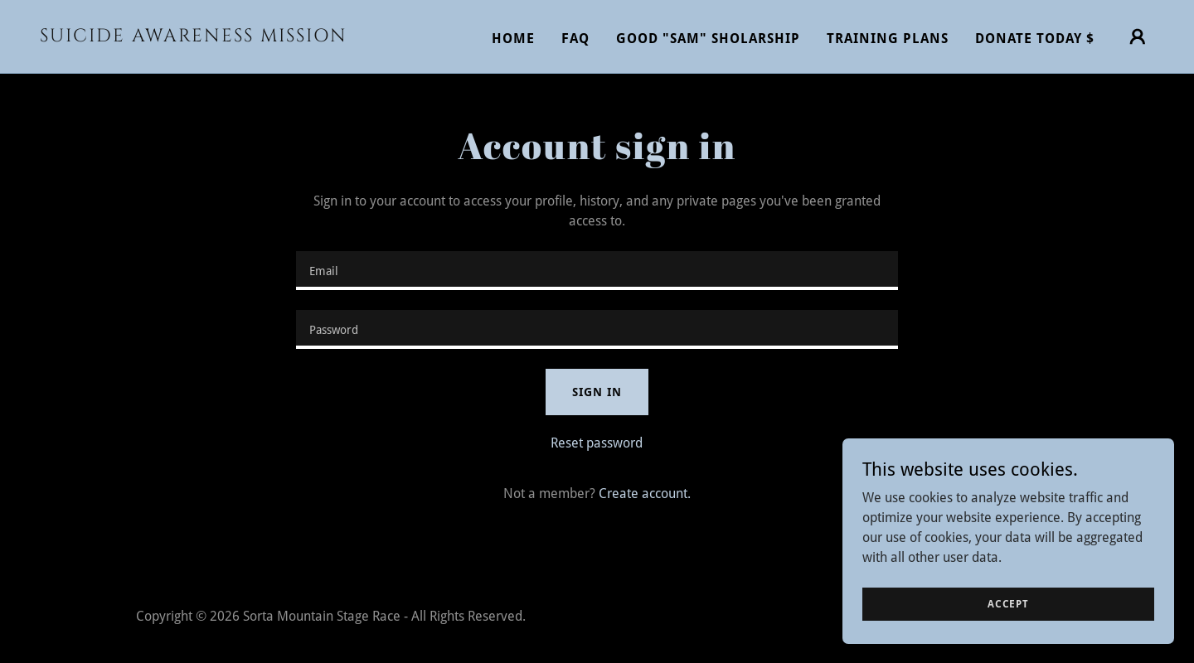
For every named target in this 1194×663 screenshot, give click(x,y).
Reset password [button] (597, 443)
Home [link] (513, 38)
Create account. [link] (645, 493)
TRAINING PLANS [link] (888, 38)
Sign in (596, 392)
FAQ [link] (575, 38)
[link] (196, 37)
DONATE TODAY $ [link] (1034, 38)
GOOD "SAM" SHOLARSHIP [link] (708, 38)
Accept (1008, 603)
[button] (1137, 36)
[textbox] (596, 270)
